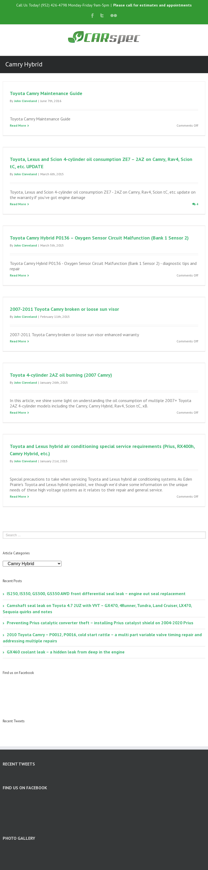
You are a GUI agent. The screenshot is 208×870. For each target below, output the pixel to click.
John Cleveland (25, 101)
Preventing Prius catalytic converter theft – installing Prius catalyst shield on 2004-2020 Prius (100, 622)
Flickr (113, 15)
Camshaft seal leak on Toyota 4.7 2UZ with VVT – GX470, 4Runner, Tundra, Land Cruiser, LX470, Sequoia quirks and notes (97, 608)
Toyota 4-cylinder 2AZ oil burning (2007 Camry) (61, 375)
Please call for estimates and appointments (152, 5)
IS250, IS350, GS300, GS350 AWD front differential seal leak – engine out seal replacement (96, 593)
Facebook (92, 15)
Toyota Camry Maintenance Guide (46, 93)
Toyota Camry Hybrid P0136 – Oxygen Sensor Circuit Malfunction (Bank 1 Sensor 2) (99, 238)
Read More (18, 125)
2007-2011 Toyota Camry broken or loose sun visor (64, 309)
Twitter (102, 15)
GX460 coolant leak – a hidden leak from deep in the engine (66, 652)
